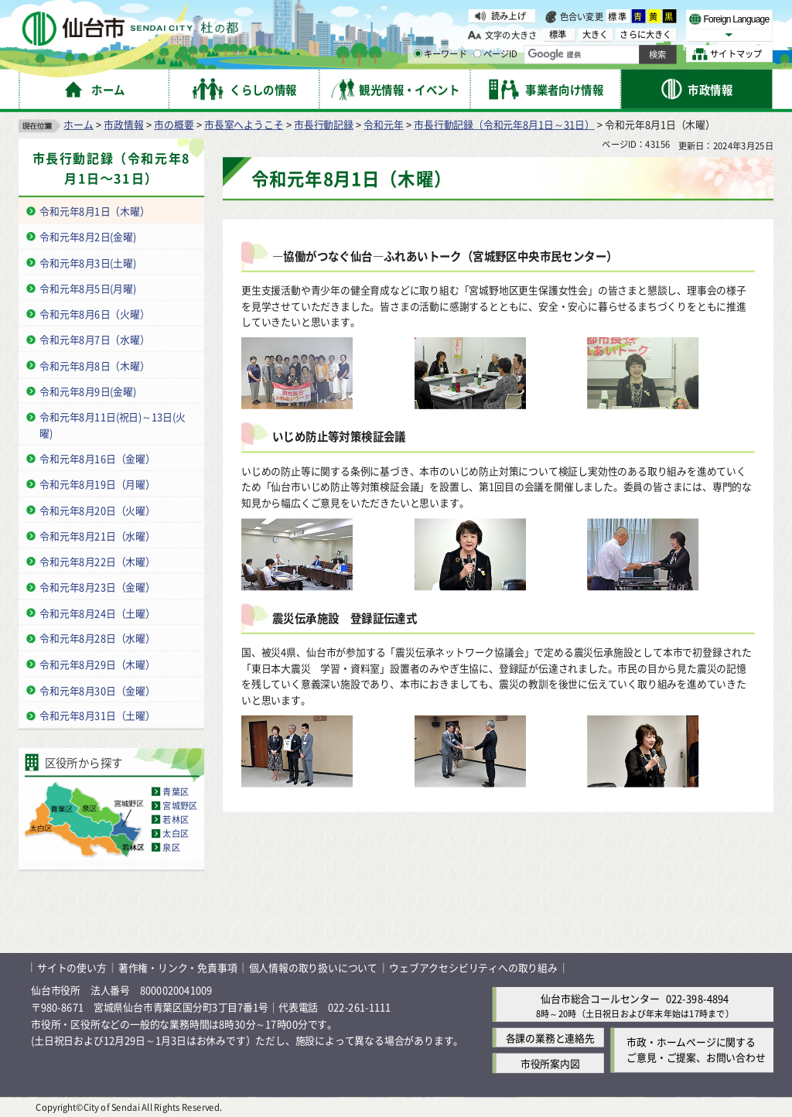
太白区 (175, 833)
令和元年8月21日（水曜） (97, 535)
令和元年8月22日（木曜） (97, 561)
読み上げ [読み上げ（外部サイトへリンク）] (508, 15)
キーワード (440, 54)
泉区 (170, 847)
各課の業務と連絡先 (550, 1037)
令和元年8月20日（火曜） (97, 509)
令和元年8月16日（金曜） (97, 458)
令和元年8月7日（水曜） (94, 339)
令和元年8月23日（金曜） (97, 586)
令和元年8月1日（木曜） (94, 210)
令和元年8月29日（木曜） (97, 664)
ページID (495, 54)
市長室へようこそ (243, 124)
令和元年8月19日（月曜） (97, 484)
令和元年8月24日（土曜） (97, 612)
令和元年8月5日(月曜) (87, 288)
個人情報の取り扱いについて (313, 967)
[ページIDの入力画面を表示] (477, 53)
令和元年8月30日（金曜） (97, 689)
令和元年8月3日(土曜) (87, 261)
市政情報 (123, 124)
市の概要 (173, 124)
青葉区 (175, 791)
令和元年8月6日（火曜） (94, 313)
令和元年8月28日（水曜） (97, 638)
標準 (618, 16)
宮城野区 (179, 805)
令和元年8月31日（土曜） (97, 715)
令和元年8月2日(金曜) (87, 236)
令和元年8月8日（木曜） (94, 364)
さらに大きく (645, 34)
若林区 (175, 819)
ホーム (78, 124)
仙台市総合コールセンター (600, 997)
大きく (595, 34)
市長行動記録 (323, 124)
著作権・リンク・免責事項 (177, 967)
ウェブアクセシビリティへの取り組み (473, 967)
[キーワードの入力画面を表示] (418, 53)
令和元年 (383, 124)
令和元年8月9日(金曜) (87, 391)
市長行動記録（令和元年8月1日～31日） (504, 124)
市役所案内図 (550, 1063)
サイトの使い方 (72, 967)
